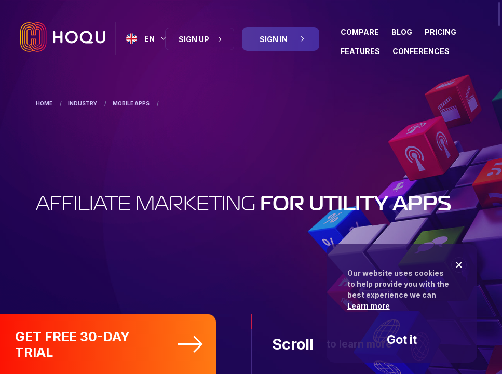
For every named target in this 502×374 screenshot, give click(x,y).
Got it (402, 339)
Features (360, 51)
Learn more (368, 305)
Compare (360, 32)
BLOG (401, 32)
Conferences (421, 51)
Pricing (440, 32)
